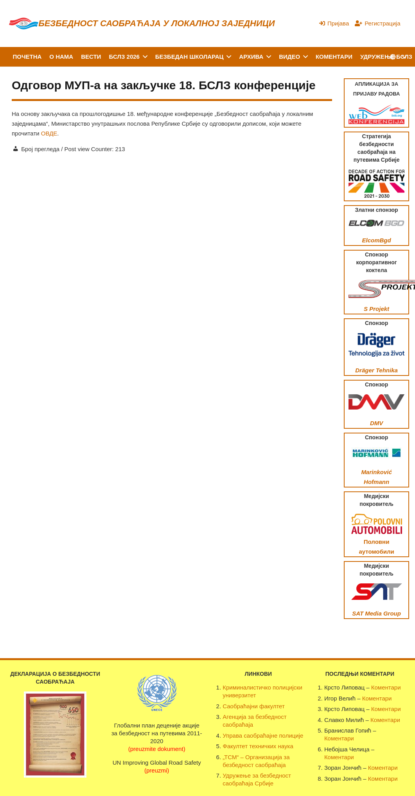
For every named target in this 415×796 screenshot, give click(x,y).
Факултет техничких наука (258, 746)
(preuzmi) (156, 770)
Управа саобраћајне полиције (263, 735)
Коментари (386, 687)
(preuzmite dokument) (156, 748)
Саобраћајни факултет (254, 706)
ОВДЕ (49, 133)
